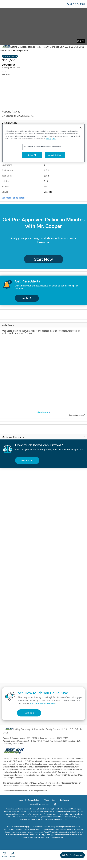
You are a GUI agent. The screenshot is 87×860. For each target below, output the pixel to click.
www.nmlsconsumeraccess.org (67, 829)
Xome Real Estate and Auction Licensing (21, 809)
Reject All (32, 155)
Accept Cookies (54, 155)
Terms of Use (49, 800)
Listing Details (43, 122)
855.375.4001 (77, 4)
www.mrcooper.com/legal (38, 832)
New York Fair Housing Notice (14, 50)
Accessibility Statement (39, 804)
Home (20, 800)
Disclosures (64, 800)
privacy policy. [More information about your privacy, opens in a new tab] (51, 139)
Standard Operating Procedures (42, 775)
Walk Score (43, 325)
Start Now (43, 259)
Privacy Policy (33, 800)
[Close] (80, 127)
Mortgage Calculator (43, 437)
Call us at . (43, 703)
